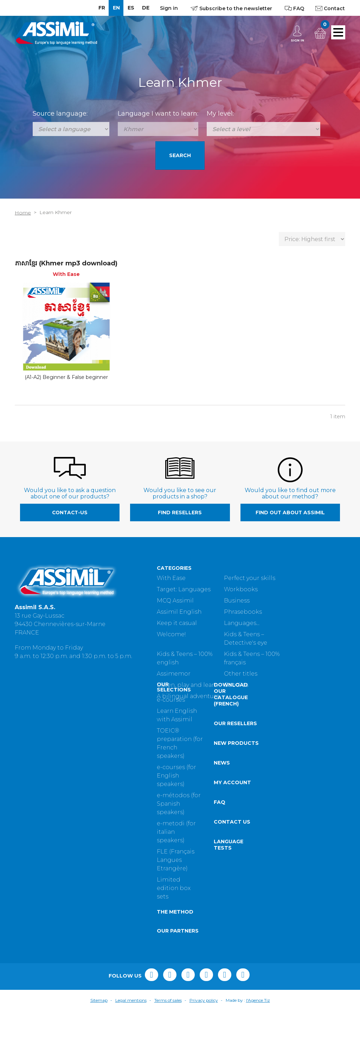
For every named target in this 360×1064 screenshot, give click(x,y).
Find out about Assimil (290, 512)
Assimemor (174, 673)
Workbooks (241, 589)
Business (237, 600)
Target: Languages (184, 589)
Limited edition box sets (32, 941)
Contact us (90, 875)
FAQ (77, 855)
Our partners (36, 984)
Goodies (236, 685)
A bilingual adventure (188, 696)
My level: (220, 113)
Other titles (240, 673)
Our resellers (93, 777)
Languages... (241, 623)
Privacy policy (203, 1053)
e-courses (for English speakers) (34, 829)
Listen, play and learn (187, 685)
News (80, 816)
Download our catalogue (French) (89, 747)
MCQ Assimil (175, 600)
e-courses (29, 753)
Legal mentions (131, 1053)
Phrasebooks (243, 611)
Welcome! (171, 634)
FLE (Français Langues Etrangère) (33, 913)
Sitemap (99, 1053)
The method (33, 965)
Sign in (169, 8)
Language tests (86, 898)
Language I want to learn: (158, 113)
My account (90, 836)
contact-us (70, 512)
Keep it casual (177, 623)
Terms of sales (168, 1053)
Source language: (60, 113)
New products (94, 796)
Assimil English (179, 611)
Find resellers (180, 512)
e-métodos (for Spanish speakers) (37, 857)
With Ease (171, 578)
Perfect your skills (249, 578)
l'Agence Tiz (258, 1053)
